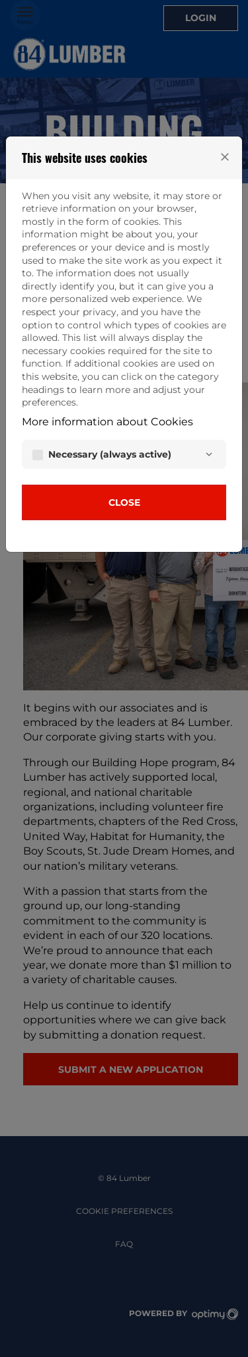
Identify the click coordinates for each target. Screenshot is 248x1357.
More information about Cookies (107, 421)
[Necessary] (209, 454)
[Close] (225, 157)
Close (124, 502)
